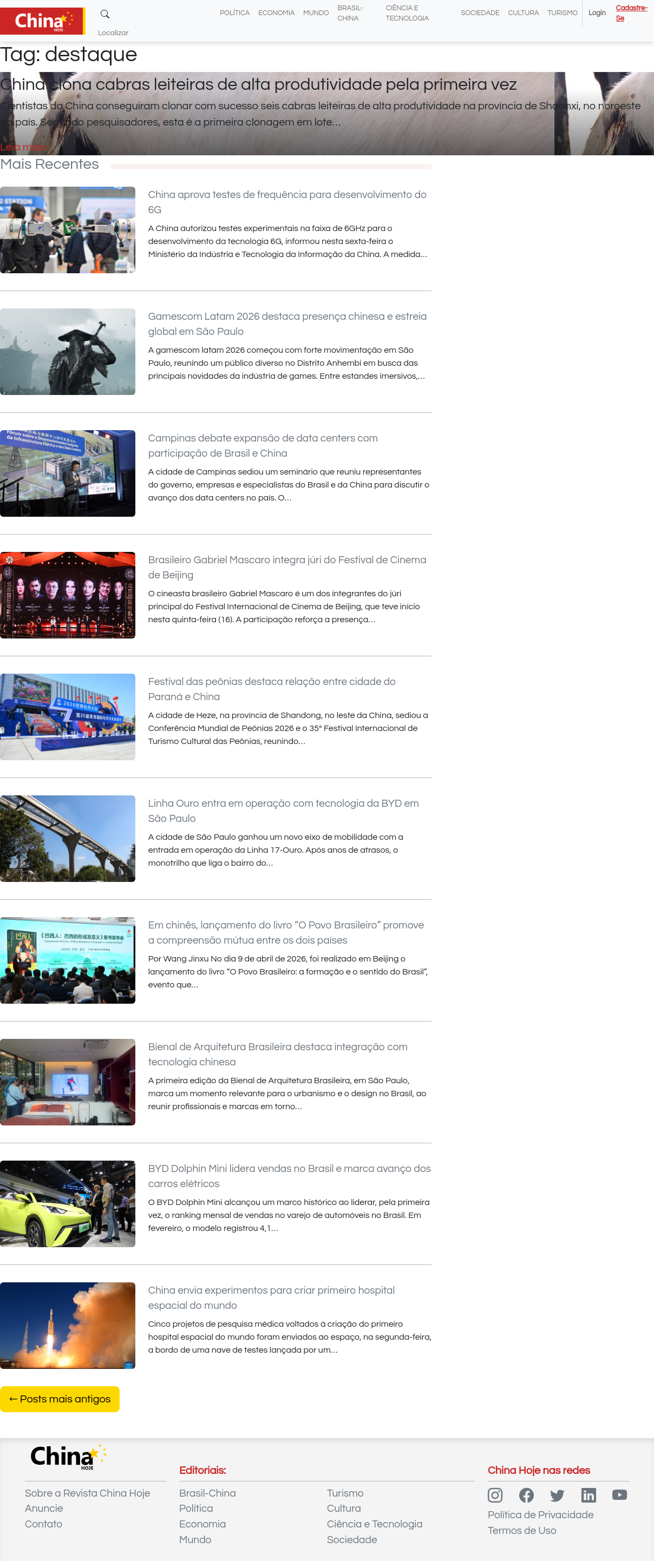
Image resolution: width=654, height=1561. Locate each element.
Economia (276, 13)
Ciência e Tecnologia (375, 1524)
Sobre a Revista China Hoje (87, 1493)
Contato (43, 1524)
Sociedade (480, 13)
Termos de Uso (522, 1530)
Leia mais (23, 147)
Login (596, 13)
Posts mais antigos (59, 1399)
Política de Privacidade (541, 1515)
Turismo (562, 13)
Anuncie (44, 1508)
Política (235, 13)
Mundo (316, 13)
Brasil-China (207, 1493)
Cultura (523, 13)
